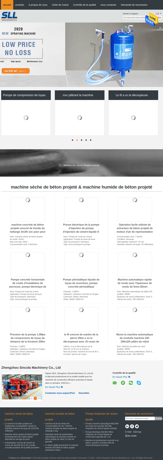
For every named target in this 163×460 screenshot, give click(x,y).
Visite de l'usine (60, 4)
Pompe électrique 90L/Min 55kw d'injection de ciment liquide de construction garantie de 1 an (99, 434)
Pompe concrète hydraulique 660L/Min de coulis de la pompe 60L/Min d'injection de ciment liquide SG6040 (102, 426)
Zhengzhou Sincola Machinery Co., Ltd (31, 367)
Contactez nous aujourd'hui (60, 393)
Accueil (7, 4)
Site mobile (131, 436)
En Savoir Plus (54, 387)
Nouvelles (84, 393)
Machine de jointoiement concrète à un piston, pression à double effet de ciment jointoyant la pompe (102, 442)
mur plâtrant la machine (78, 95)
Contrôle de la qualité (84, 4)
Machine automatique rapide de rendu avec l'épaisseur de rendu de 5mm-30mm (135, 283)
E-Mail (128, 432)
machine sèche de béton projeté (19, 416)
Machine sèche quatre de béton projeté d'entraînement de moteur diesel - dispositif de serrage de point (22, 436)
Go (159, 17)
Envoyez (159, 418)
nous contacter (108, 4)
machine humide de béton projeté (60, 416)
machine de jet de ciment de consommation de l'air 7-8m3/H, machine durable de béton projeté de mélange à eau (61, 427)
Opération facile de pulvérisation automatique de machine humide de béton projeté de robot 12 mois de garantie (60, 438)
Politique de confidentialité (20, 458)
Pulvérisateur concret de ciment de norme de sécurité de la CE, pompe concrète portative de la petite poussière (22, 445)
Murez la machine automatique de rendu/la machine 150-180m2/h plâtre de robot (134, 338)
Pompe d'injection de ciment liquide (101, 416)
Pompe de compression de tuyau (24, 95)
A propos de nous (38, 4)
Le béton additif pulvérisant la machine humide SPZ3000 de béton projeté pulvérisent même (61, 447)
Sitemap (137, 432)
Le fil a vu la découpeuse (132, 95)
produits (19, 4)
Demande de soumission (134, 4)
